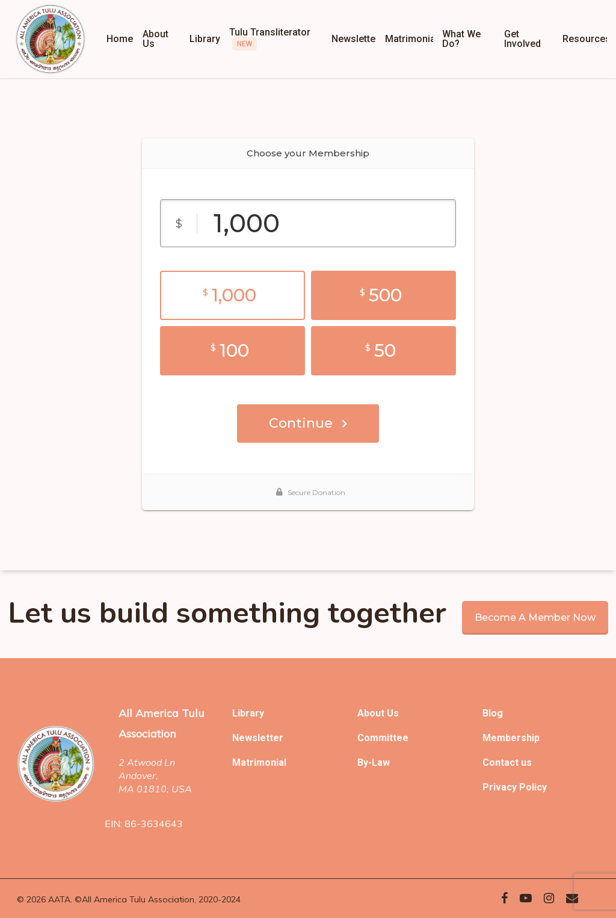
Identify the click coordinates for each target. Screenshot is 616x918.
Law (381, 762)
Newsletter (257, 738)
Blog (492, 713)
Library (248, 713)
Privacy (500, 787)
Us (393, 713)
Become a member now (535, 617)
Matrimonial (259, 762)
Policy (533, 787)
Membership (511, 738)
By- (364, 762)
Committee (382, 738)
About (372, 713)
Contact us (507, 762)
